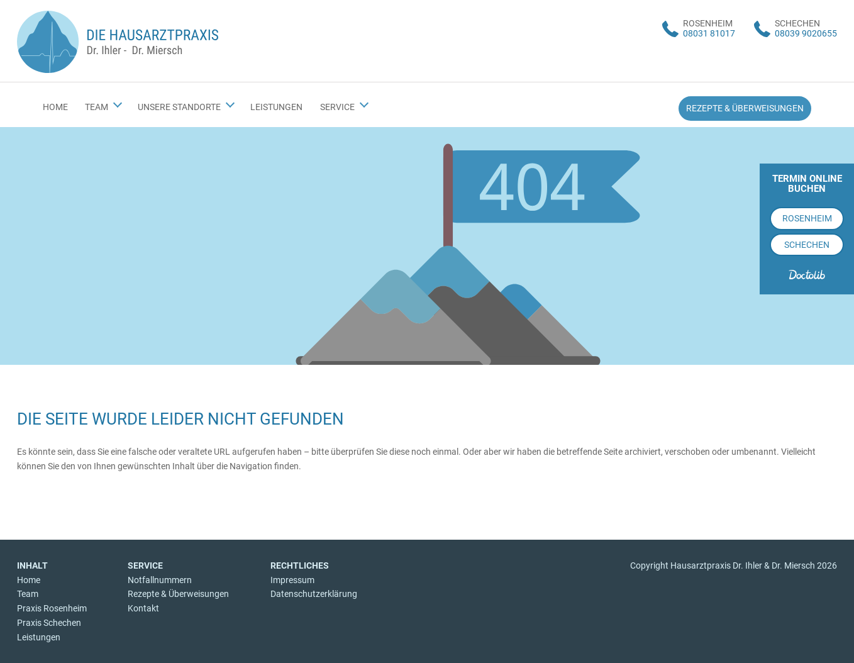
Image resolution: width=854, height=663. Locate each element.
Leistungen (38, 637)
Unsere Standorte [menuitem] (179, 107)
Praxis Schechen (49, 623)
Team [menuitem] (96, 107)
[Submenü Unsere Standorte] (230, 103)
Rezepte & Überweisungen (178, 594)
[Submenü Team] (117, 103)
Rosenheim (807, 218)
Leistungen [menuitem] (276, 107)
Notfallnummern (160, 580)
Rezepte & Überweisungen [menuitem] (745, 108)
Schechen (806, 245)
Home (28, 580)
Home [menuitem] (55, 107)
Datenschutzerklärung (313, 594)
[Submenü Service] (363, 103)
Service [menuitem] (337, 107)
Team (27, 594)
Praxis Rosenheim (52, 608)
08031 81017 (709, 33)
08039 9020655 (806, 33)
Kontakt (143, 608)
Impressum (292, 580)
